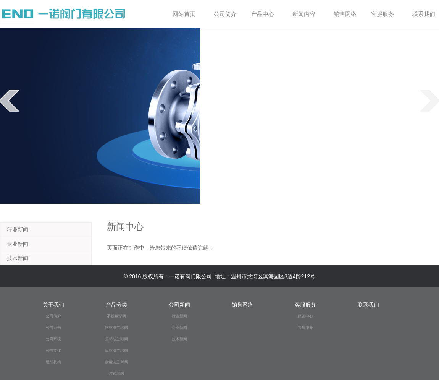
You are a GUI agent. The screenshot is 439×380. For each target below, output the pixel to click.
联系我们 (423, 14)
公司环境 (53, 339)
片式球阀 (116, 373)
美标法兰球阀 (116, 339)
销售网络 (345, 14)
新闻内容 (306, 14)
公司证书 (53, 327)
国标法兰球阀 (116, 327)
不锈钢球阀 (116, 316)
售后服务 (305, 327)
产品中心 (265, 14)
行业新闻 (17, 230)
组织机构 (53, 362)
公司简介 (226, 14)
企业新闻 (17, 244)
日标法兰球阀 (116, 350)
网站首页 (184, 14)
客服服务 (385, 14)
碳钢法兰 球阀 (117, 362)
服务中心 (305, 316)
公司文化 (53, 350)
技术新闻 (17, 258)
